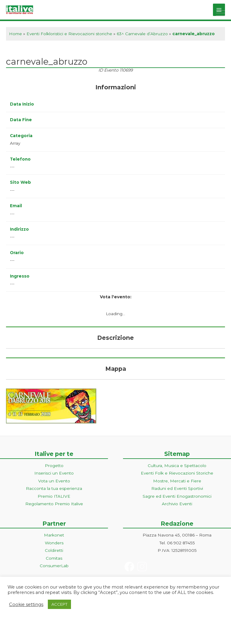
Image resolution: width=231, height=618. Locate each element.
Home (15, 33)
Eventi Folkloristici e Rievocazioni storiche (69, 33)
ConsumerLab (54, 565)
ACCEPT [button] (59, 604)
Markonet (54, 535)
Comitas (54, 558)
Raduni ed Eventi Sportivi (177, 488)
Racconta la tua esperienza (54, 488)
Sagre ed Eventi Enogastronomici (177, 496)
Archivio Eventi (177, 503)
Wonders (54, 542)
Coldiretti (54, 550)
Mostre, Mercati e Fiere (177, 480)
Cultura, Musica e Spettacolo (177, 465)
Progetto (54, 465)
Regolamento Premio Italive (54, 503)
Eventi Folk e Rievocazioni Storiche (177, 473)
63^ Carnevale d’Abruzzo (142, 33)
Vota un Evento (54, 480)
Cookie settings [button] (26, 604)
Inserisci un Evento (54, 473)
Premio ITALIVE (54, 496)
